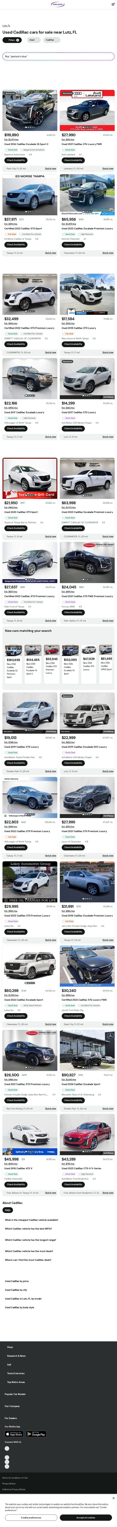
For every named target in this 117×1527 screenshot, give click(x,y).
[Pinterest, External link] (7, 1466)
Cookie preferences (31, 1517)
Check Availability (16, 160)
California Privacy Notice (13, 1489)
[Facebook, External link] (7, 1453)
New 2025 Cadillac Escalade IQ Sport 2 (31, 668)
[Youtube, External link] (7, 1457)
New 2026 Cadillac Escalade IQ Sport (69, 668)
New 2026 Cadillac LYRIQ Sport (106, 666)
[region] (58, 1510)
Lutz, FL (6, 25)
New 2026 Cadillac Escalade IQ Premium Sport (12, 671)
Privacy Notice (9, 1483)
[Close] (113, 1498)
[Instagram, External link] (7, 1462)
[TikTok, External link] (7, 1448)
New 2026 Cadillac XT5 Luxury (88, 666)
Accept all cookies (86, 1517)
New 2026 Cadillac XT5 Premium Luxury (51, 668)
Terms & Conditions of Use (15, 1477)
